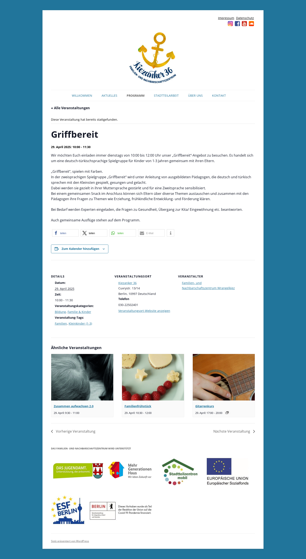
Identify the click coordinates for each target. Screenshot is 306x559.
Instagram (230, 23)
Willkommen (82, 95)
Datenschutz (245, 18)
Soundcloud (251, 23)
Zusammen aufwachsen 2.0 (74, 406)
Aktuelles (109, 95)
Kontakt (219, 95)
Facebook (237, 23)
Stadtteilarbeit (166, 95)
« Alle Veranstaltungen (70, 108)
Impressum (226, 18)
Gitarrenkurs (204, 406)
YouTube (244, 23)
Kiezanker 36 (127, 283)
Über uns (195, 95)
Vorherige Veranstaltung (75, 431)
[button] (65, 233)
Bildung (60, 312)
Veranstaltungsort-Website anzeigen (144, 311)
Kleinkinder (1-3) (80, 323)
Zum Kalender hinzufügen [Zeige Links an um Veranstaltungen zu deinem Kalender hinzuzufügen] (80, 249)
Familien (61, 323)
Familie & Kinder (79, 312)
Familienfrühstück (138, 406)
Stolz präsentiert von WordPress (70, 541)
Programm (135, 95)
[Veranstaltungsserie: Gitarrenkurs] (227, 412)
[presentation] (82, 377)
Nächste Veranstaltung (232, 431)
